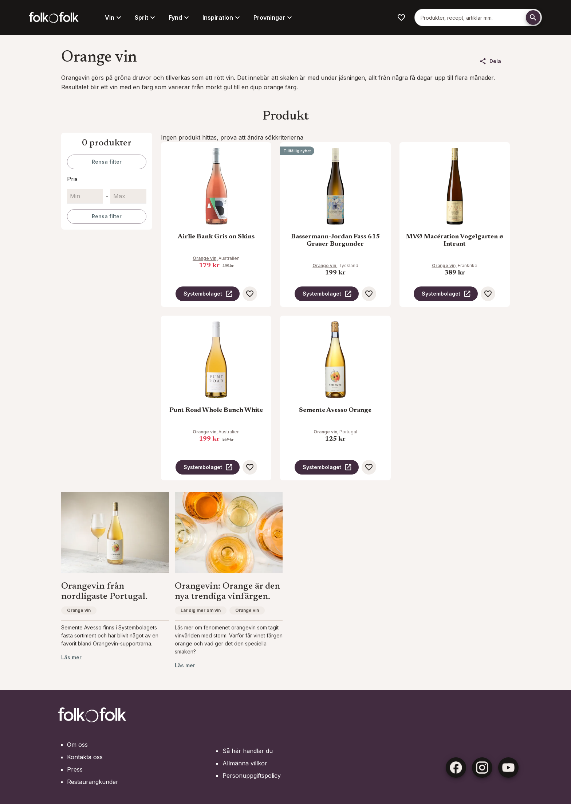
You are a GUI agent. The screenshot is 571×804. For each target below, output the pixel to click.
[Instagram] (482, 767)
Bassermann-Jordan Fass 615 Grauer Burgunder (335, 240)
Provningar (273, 17)
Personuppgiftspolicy (252, 775)
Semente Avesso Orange (335, 410)
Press (75, 769)
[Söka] (533, 17)
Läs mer (71, 657)
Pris (72, 179)
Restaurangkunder (92, 781)
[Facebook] (456, 767)
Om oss (77, 744)
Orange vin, (205, 258)
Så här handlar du (248, 750)
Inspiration (222, 17)
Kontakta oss (85, 757)
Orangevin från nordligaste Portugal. (104, 591)
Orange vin (79, 610)
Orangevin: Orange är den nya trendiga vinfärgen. (227, 591)
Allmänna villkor (245, 763)
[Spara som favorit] (250, 293)
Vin (114, 17)
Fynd (180, 17)
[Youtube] (508, 767)
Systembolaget (208, 294)
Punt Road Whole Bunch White (216, 410)
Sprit (146, 17)
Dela (490, 61)
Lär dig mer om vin (201, 610)
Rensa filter (107, 162)
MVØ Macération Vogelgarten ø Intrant (454, 240)
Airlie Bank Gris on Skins (216, 237)
